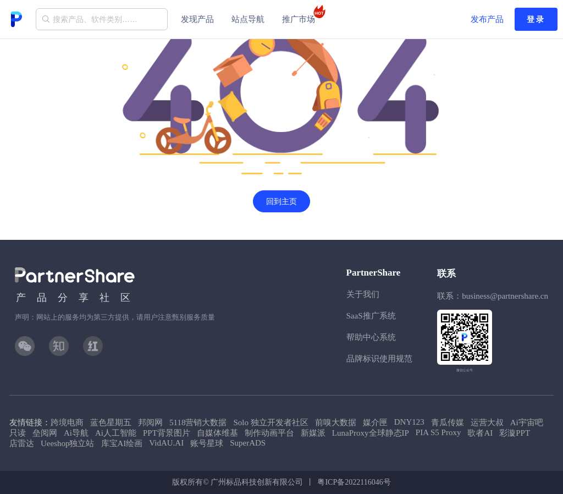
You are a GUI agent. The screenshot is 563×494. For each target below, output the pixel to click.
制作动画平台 (269, 433)
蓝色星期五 (110, 422)
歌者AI (480, 433)
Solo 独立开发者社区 (270, 422)
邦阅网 (150, 422)
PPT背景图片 (166, 433)
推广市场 (302, 14)
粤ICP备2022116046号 (353, 482)
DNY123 (409, 422)
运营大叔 (487, 422)
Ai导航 (76, 433)
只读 (17, 433)
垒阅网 (44, 433)
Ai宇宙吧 (526, 422)
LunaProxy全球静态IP (370, 433)
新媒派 (313, 433)
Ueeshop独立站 (68, 443)
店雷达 (21, 443)
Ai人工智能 (115, 433)
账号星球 (206, 443)
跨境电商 (67, 422)
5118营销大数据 (198, 422)
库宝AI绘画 (122, 443)
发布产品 (487, 19)
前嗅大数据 (335, 422)
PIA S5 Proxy (438, 432)
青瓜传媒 (447, 422)
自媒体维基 (217, 433)
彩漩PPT (514, 433)
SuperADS (248, 442)
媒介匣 (375, 422)
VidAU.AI (166, 442)
